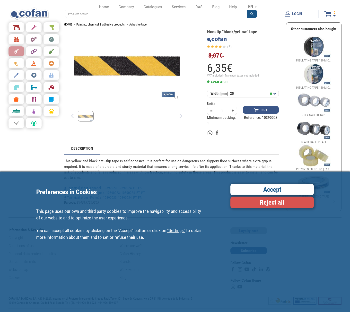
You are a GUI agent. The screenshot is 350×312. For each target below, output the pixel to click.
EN (252, 6)
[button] (252, 14)
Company (126, 6)
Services (179, 6)
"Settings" (176, 230)
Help (233, 6)
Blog (215, 6)
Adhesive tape (138, 24)
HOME (68, 24)
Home (104, 6)
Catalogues (153, 6)
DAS (198, 6)
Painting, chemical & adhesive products (100, 24)
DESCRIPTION (82, 148)
